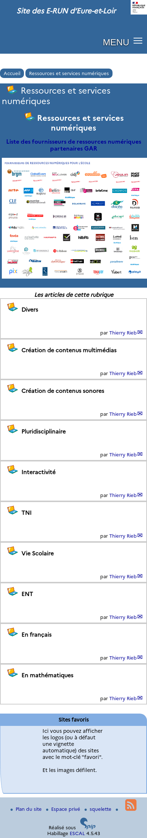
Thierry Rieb (123, 333)
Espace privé (64, 809)
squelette (99, 809)
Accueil (12, 73)
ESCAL (77, 833)
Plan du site (27, 809)
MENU (116, 42)
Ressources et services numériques (69, 73)
